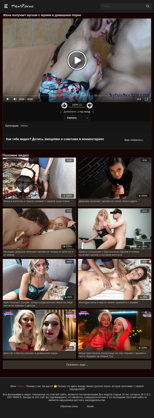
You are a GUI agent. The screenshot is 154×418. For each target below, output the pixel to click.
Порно (20, 386)
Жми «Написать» (133, 140)
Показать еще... (77, 364)
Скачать (78, 117)
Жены (24, 125)
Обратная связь (69, 406)
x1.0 (139, 99)
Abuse (90, 406)
